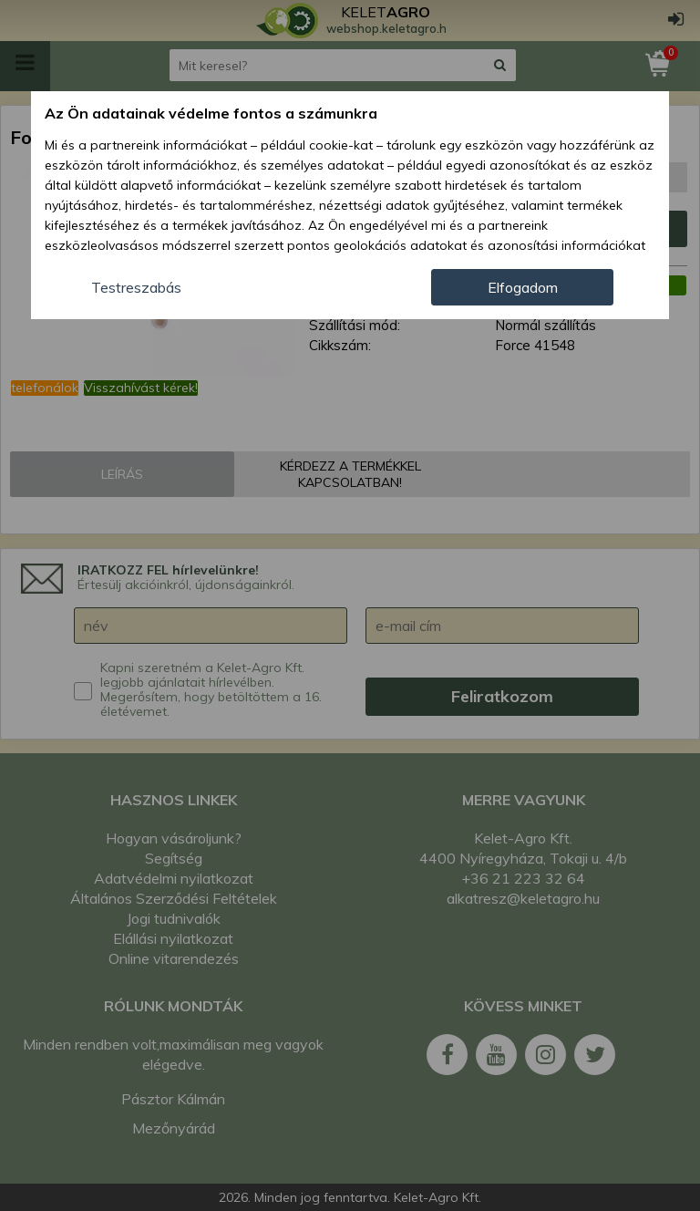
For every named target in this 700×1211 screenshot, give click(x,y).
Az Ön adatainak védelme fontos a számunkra (211, 113)
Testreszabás (136, 287)
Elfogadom (523, 287)
